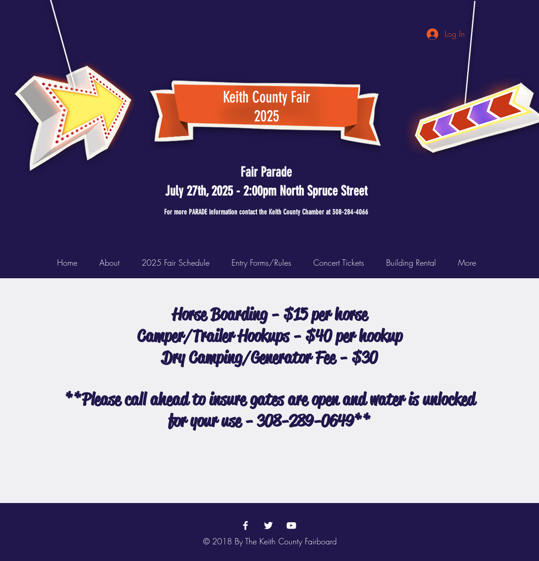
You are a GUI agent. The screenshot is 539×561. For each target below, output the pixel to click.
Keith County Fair (266, 97)
